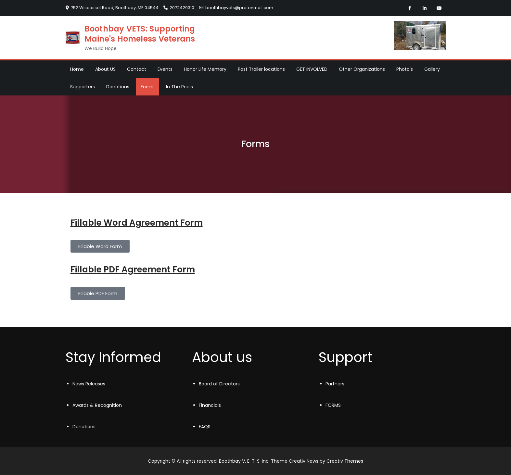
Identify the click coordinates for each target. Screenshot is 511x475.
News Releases (88, 384)
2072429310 (178, 8)
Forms (148, 86)
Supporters (82, 86)
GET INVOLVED (311, 69)
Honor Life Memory (205, 69)
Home (77, 69)
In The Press (179, 86)
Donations (117, 86)
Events (165, 69)
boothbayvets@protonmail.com (236, 8)
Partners (335, 384)
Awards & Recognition (97, 405)
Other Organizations (362, 69)
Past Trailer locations (261, 69)
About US (105, 69)
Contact (136, 69)
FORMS (333, 405)
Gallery (432, 69)
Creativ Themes (344, 461)
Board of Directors (219, 384)
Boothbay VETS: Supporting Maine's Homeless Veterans (139, 33)
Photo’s (404, 69)
